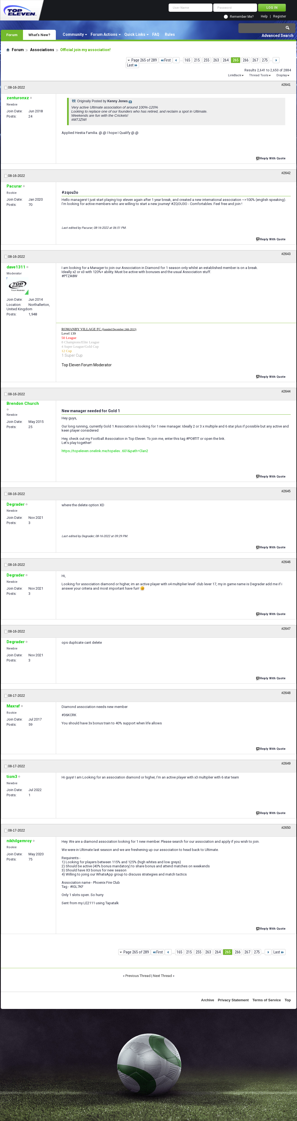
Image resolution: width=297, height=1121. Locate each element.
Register (279, 16)
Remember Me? (241, 17)
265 (235, 60)
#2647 (285, 629)
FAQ (155, 34)
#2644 (285, 391)
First (165, 60)
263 (216, 60)
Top (288, 1000)
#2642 (285, 173)
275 (265, 60)
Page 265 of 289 (144, 60)
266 (246, 60)
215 (197, 60)
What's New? (39, 35)
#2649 (285, 763)
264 (226, 60)
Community (73, 34)
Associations (42, 50)
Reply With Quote (271, 158)
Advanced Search (277, 35)
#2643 (285, 254)
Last (132, 65)
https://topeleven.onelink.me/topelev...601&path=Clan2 (105, 451)
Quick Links (134, 34)
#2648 (285, 693)
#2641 (285, 85)
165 (187, 60)
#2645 (285, 491)
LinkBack (234, 75)
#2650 (285, 828)
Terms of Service (266, 1000)
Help (264, 16)
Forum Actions (104, 34)
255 (206, 60)
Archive (207, 1000)
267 (255, 60)
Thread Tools (258, 75)
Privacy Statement (233, 1000)
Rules (170, 34)
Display (281, 75)
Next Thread (162, 976)
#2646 (285, 562)
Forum (12, 35)
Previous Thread (138, 976)
